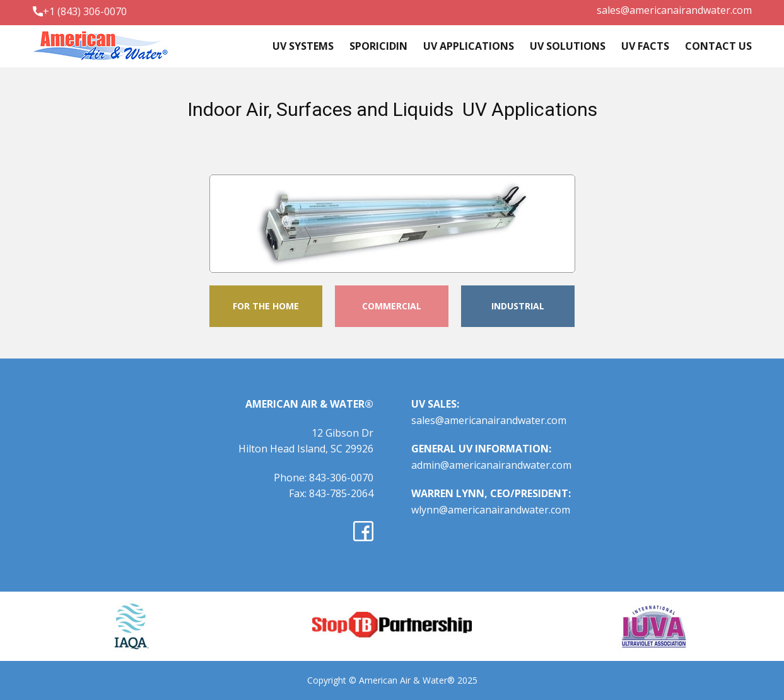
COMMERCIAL (391, 306)
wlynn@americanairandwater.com (490, 510)
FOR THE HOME (266, 306)
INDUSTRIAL (517, 306)
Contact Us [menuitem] (718, 46)
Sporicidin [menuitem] (378, 46)
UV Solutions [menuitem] (568, 46)
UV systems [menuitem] (303, 46)
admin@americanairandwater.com (491, 465)
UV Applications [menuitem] (468, 46)
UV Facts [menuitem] (645, 46)
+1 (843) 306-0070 (80, 12)
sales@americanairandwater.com (674, 10)
